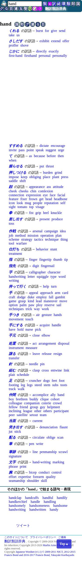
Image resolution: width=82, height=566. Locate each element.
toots (63, 385)
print (23, 466)
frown (33, 199)
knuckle (56, 213)
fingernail (47, 266)
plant (55, 177)
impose (14, 177)
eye (45, 195)
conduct (44, 472)
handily (62, 498)
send (62, 31)
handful (47, 498)
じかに (14, 51)
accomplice (41, 395)
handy (54, 509)
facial (61, 195)
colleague (15, 403)
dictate (44, 146)
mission (33, 235)
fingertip (45, 259)
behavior (42, 249)
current (37, 421)
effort (12, 477)
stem (47, 385)
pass (22, 150)
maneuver (51, 301)
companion (32, 403)
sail (58, 305)
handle (56, 325)
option (13, 305)
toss (11, 223)
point (30, 150)
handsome (60, 505)
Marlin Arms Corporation (56, 545)
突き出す (16, 427)
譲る (12, 354)
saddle (13, 181)
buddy (34, 399)
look (20, 203)
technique (52, 239)
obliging (35, 177)
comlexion (45, 191)
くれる (14, 31)
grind (58, 172)
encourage (58, 146)
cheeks (23, 191)
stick (17, 431)
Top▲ (64, 544)
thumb (57, 259)
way (37, 309)
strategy (26, 239)
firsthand (30, 55)
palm (23, 305)
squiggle (43, 276)
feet (54, 380)
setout (34, 415)
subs (55, 385)
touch (29, 319)
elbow (46, 335)
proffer (13, 45)
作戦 (12, 231)
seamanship (17, 481)
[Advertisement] (41, 100)
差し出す (16, 219)
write (39, 444)
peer (12, 415)
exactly (54, 51)
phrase (13, 466)
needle (33, 364)
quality (51, 477)
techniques (16, 309)
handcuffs (32, 498)
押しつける (17, 172)
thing (64, 239)
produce (57, 219)
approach (46, 293)
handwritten (37, 509)
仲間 (12, 395)
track (12, 389)
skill (44, 481)
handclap (15, 498)
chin (33, 191)
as (30, 156)
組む (12, 370)
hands (58, 315)
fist (31, 213)
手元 (12, 335)
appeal (33, 293)
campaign (51, 231)
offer (65, 41)
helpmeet (53, 407)
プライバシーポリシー (43, 537)
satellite (22, 415)
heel (46, 213)
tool (11, 243)
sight (12, 207)
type (54, 276)
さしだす (16, 41)
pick (38, 329)
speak (40, 150)
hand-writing (42, 462)
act (35, 343)
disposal (63, 343)
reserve (49, 305)
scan (60, 437)
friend (24, 407)
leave (36, 354)
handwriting (17, 276)
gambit (60, 297)
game (12, 301)
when (12, 160)
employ (41, 297)
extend (56, 41)
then (61, 156)
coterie (46, 403)
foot (62, 380)
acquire (45, 325)
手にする (16, 325)
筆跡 (12, 452)
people (37, 203)
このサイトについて (16, 537)
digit (36, 266)
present (45, 219)
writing (14, 280)
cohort (55, 399)
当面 (12, 421)
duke (31, 297)
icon (12, 203)
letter (31, 276)
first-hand (15, 55)
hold (20, 329)
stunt (53, 249)
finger (33, 259)
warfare (21, 243)
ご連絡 (62, 537)
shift (23, 181)
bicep (33, 472)
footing (14, 385)
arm (57, 293)
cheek (13, 191)
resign (58, 354)
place (46, 177)
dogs (46, 380)
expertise (24, 477)
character (54, 272)
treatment (15, 253)
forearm (38, 477)
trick (29, 309)
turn (54, 286)
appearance (37, 187)
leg (23, 385)
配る (12, 437)
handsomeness (39, 505)
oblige (51, 437)
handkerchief (18, 501)
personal (45, 55)
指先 (12, 266)
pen (31, 444)
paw (31, 305)
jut (10, 431)
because (39, 156)
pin (42, 364)
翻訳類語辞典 (55, 8)
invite (13, 150)
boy (11, 399)
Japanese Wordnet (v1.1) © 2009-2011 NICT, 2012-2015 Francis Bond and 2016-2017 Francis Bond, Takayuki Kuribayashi (39, 553)
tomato (22, 207)
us (17, 35)
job (11, 235)
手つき (14, 315)
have (12, 329)
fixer (23, 199)
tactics (38, 239)
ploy (39, 305)
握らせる (16, 166)
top (31, 207)
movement (16, 319)
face (53, 195)
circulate (39, 437)
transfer (14, 358)
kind (31, 301)
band (61, 395)
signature (15, 456)
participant (61, 411)
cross (45, 370)
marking (58, 462)
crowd (57, 403)
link (66, 370)
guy (42, 407)
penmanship (48, 452)
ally (53, 395)
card (65, 293)
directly (41, 51)
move (63, 301)
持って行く (17, 286)
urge (61, 150)
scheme (14, 239)
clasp (36, 370)
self (62, 203)
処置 (12, 343)
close (36, 335)
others (47, 411)
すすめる (16, 146)
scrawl (63, 452)
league (27, 411)
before (51, 156)
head (48, 199)
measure (31, 348)
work (45, 309)
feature (13, 199)
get (41, 199)
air (38, 315)
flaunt (63, 427)
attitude (58, 187)
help (46, 286)
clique (44, 399)
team (43, 415)
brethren (22, 399)
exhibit (44, 41)
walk (21, 389)
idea (63, 231)
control (56, 472)
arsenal (37, 231)
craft (12, 297)
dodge (21, 297)
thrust (50, 166)
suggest (51, 150)
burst (39, 31)
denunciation (49, 427)
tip (66, 259)
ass (49, 187)
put (42, 166)
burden (48, 172)
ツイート (23, 525)
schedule (23, 375)
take (12, 35)
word (62, 276)
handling (50, 501)
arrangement (47, 343)
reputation (51, 203)
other (37, 411)
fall (51, 297)
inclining (15, 411)
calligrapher (37, 272)
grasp (22, 301)
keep (24, 177)
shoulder (33, 481)
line (35, 452)
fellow (13, 407)
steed (38, 385)
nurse (29, 329)
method (20, 235)
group (34, 407)
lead (39, 301)
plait (12, 375)
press (64, 177)
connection (16, 195)
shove (24, 45)
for (47, 31)
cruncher (35, 380)
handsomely (17, 505)
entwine (56, 370)
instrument (16, 348)
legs (30, 385)
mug (28, 203)
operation (47, 235)
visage (39, 207)
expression (33, 195)
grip (38, 213)
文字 (12, 462)
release (46, 354)
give (54, 31)
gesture (47, 315)
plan (59, 235)
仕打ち (14, 249)
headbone (60, 199)
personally (59, 55)
